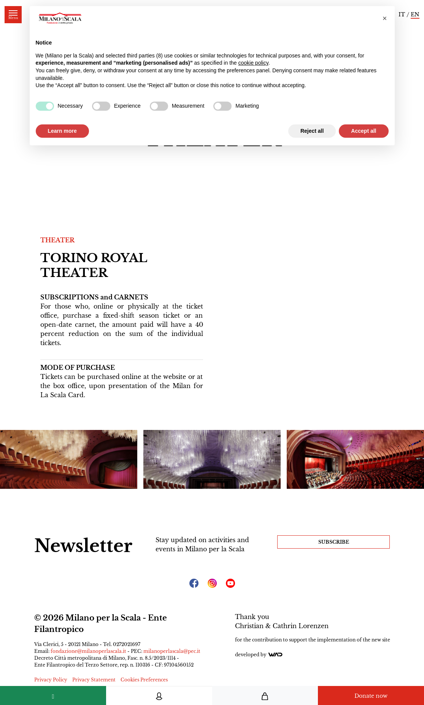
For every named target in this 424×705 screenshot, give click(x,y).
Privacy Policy (50, 680)
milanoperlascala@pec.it (171, 651)
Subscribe (333, 542)
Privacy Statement (94, 680)
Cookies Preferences (144, 680)
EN (415, 14)
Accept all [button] (363, 131)
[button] (385, 18)
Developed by (259, 654)
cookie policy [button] (253, 63)
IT (402, 14)
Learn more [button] (62, 131)
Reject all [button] (312, 131)
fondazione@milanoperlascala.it (88, 651)
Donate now (370, 695)
